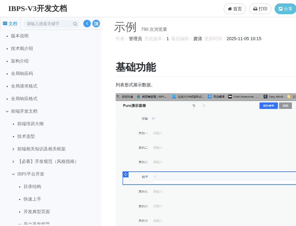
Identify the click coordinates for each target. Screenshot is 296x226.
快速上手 (32, 199)
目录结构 (32, 186)
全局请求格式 (24, 86)
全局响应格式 (24, 98)
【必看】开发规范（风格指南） (48, 161)
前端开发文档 (24, 111)
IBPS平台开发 (30, 174)
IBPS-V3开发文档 (37, 8)
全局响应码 (22, 73)
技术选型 (26, 136)
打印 (260, 8)
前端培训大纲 (30, 123)
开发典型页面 (37, 211)
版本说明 (20, 36)
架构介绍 (20, 61)
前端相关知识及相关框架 (41, 149)
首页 (235, 8)
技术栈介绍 (22, 48)
